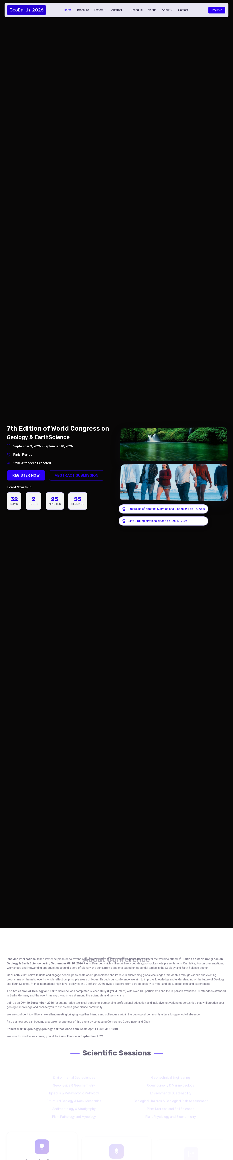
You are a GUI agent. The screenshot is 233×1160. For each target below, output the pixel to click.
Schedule (137, 9)
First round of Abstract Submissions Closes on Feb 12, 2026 (169, 508)
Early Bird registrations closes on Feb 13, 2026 (161, 520)
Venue (152, 9)
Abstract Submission (76, 485)
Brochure (83, 9)
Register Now (25, 485)
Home (68, 9)
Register (217, 10)
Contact (183, 9)
